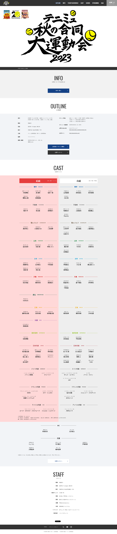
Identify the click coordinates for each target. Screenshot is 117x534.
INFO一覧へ (58, 90)
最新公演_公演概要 (24, 68)
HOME (19, 68)
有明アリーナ (30, 141)
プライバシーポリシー (53, 526)
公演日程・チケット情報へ (58, 146)
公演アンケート (58, 152)
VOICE (45, 526)
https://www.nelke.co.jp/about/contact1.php (77, 129)
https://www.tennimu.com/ (74, 133)
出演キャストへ (58, 461)
